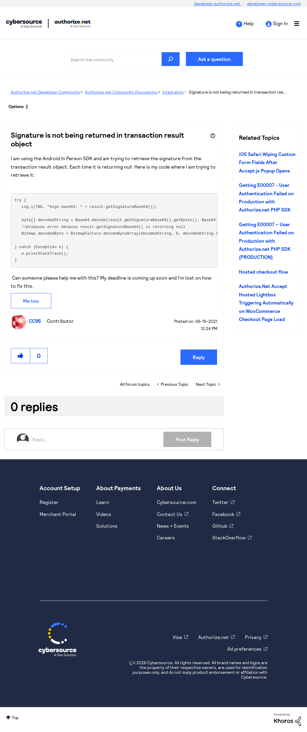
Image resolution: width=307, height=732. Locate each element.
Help (249, 23)
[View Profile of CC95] (36, 321)
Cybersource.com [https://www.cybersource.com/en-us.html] (176, 502)
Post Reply (187, 439)
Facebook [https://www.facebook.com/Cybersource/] (223, 514)
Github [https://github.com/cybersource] (219, 526)
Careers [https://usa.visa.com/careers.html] (166, 537)
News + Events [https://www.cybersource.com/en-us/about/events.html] (173, 526)
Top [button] (15, 717)
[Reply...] (97, 440)
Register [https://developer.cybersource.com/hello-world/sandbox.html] (49, 502)
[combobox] (122, 59)
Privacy (253, 637)
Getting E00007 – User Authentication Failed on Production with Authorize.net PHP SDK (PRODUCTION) (266, 240)
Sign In (280, 23)
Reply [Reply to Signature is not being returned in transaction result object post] (199, 357)
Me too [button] (31, 301)
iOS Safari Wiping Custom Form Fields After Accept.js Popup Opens (267, 162)
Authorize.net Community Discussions (121, 91)
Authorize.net (213, 637)
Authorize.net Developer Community (45, 91)
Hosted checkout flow (263, 271)
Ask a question (214, 59)
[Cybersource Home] (57, 639)
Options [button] (16, 106)
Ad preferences (244, 649)
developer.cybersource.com (274, 3)
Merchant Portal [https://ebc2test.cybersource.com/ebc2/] (58, 514)
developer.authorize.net (217, 3)
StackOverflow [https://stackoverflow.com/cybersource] (229, 537)
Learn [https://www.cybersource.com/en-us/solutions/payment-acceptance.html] (102, 502)
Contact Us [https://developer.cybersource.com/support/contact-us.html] (169, 514)
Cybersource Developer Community (24, 23)
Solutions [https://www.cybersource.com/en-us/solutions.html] (107, 526)
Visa (177, 637)
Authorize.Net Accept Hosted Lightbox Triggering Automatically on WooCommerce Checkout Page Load (266, 302)
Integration (173, 91)
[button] (20, 355)
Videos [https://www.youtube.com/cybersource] (103, 514)
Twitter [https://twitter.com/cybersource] (220, 502)
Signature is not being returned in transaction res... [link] (238, 91)
